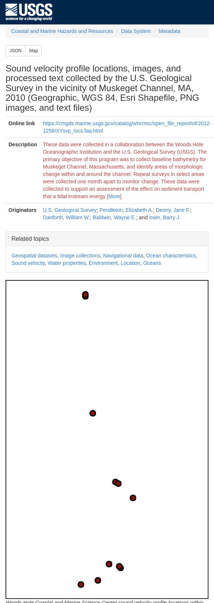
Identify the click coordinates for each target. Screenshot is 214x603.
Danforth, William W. (66, 217)
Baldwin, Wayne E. (114, 217)
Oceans (152, 263)
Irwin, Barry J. (165, 217)
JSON (15, 50)
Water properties (67, 263)
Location (130, 263)
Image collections (80, 256)
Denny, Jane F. (173, 210)
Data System (136, 31)
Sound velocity (28, 263)
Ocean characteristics (171, 256)
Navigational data (123, 256)
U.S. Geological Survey (70, 210)
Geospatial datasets (34, 256)
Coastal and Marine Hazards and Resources (62, 31)
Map (33, 50)
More (114, 196)
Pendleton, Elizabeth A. (126, 210)
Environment (103, 263)
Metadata (169, 31)
